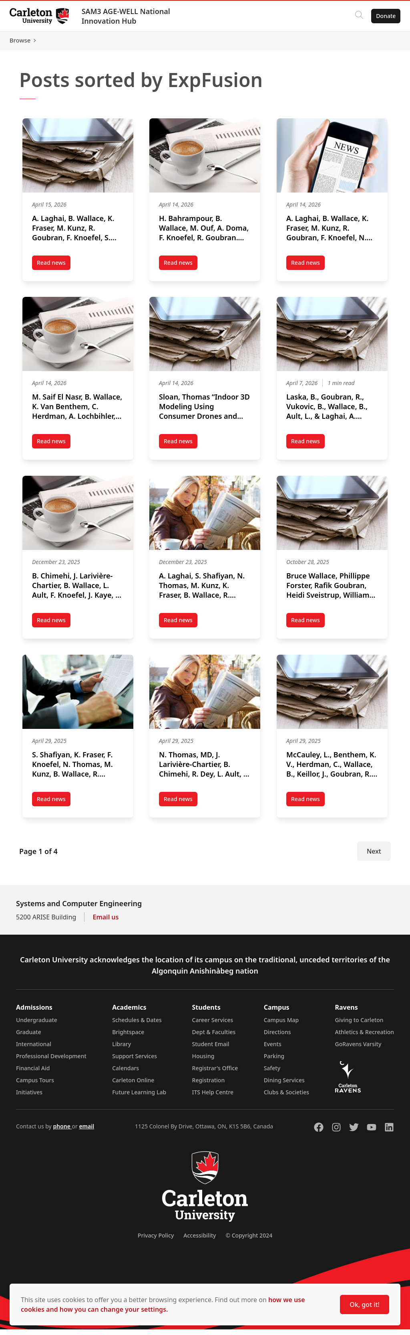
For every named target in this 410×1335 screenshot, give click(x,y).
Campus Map (281, 1025)
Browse (381, 42)
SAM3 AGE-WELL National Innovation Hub (129, 16)
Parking (274, 1061)
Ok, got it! (365, 1304)
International (33, 1049)
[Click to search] (356, 16)
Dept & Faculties (214, 1037)
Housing (203, 1061)
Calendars (125, 1073)
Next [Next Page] (374, 856)
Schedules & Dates (137, 1025)
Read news (53, 268)
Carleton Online (133, 1086)
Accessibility (199, 1241)
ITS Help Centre (213, 1098)
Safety (272, 1073)
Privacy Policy (156, 1241)
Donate (382, 16)
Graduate (28, 1037)
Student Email (210, 1049)
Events (272, 1049)
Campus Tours (35, 1086)
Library (121, 1049)
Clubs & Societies (286, 1098)
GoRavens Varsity (358, 1049)
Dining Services (284, 1086)
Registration (208, 1086)
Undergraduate (36, 1025)
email (86, 1132)
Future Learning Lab (139, 1098)
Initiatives (29, 1098)
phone (62, 1132)
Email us (105, 922)
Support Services (134, 1061)
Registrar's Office (215, 1073)
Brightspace (128, 1037)
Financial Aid (33, 1073)
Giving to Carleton (359, 1025)
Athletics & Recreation (364, 1037)
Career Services (212, 1025)
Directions (277, 1037)
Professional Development (51, 1061)
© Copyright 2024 (248, 1241)
